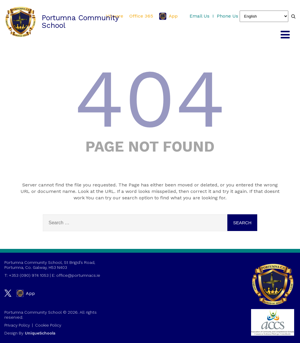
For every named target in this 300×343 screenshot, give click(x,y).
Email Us (199, 16)
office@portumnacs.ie (78, 275)
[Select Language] (264, 16)
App (168, 16)
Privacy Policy (17, 325)
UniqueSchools (40, 333)
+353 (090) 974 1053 (29, 275)
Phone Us (227, 16)
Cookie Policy (48, 325)
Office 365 (141, 16)
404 (150, 98)
